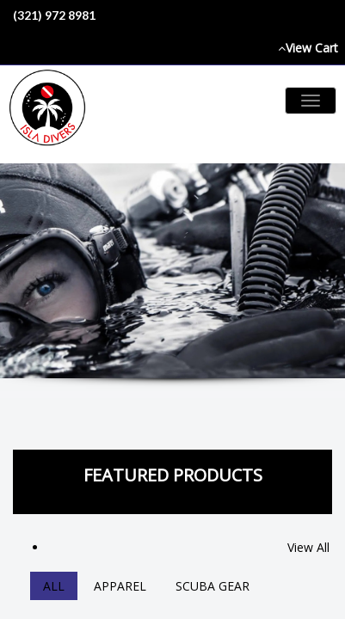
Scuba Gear (213, 586)
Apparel (120, 586)
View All (308, 547)
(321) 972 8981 (54, 15)
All (54, 586)
